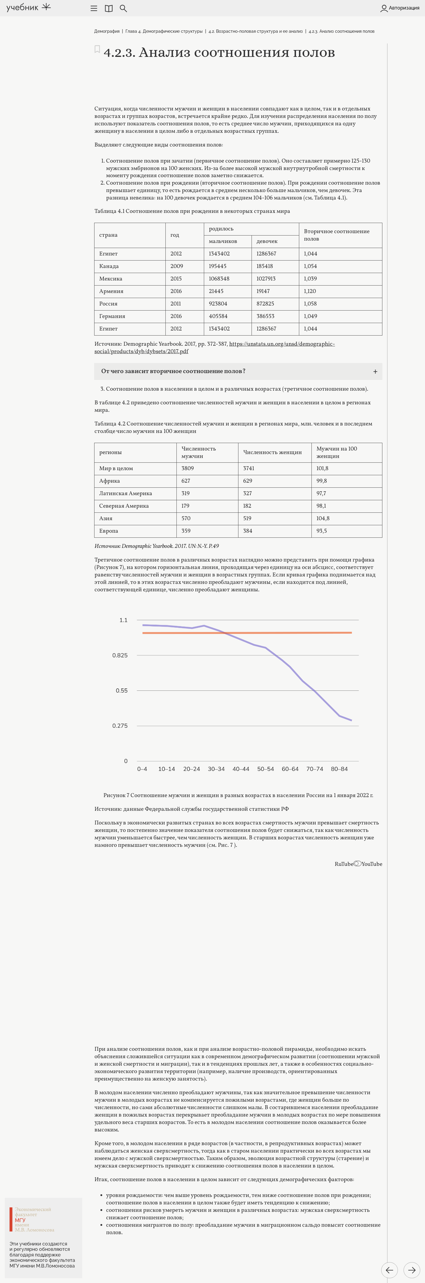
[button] (108, 8)
